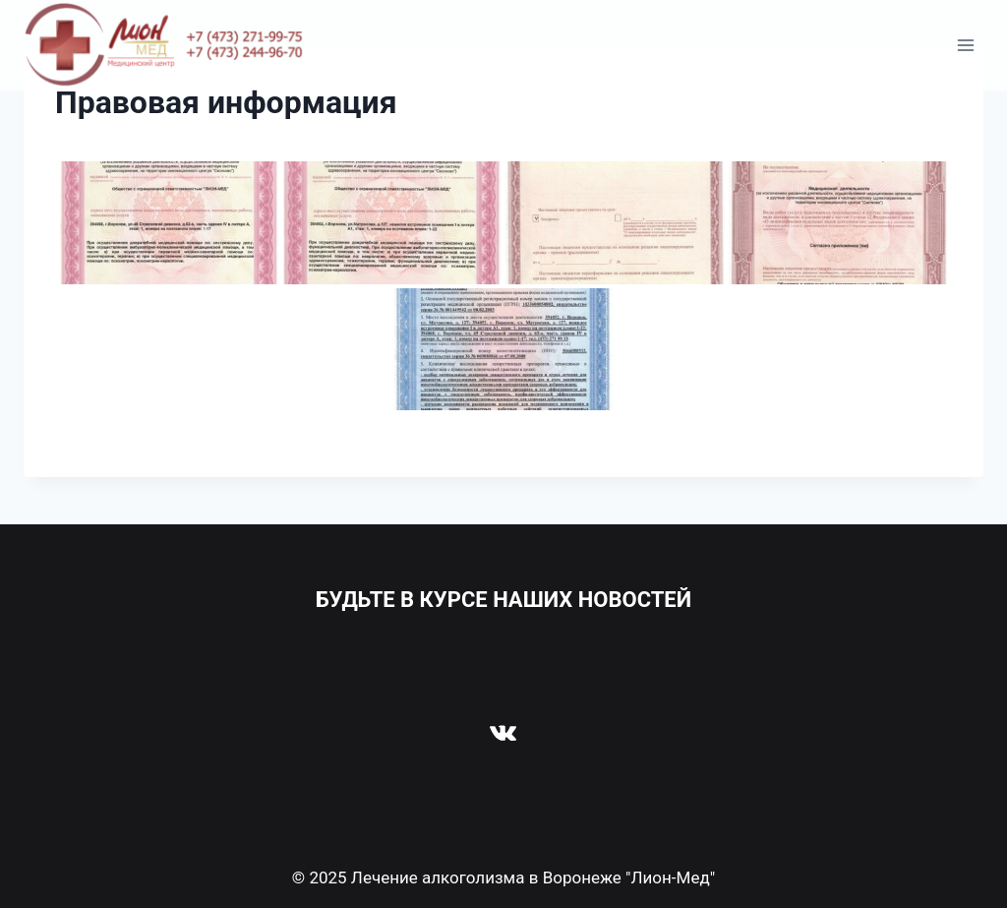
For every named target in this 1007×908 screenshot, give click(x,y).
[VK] (503, 731)
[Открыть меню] (965, 45)
